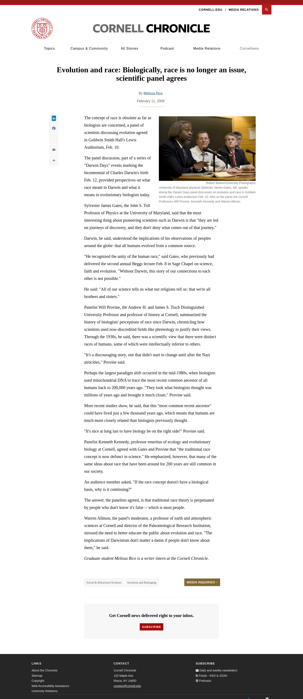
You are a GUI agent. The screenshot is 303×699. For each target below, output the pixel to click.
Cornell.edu (210, 5)
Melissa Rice (153, 89)
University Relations (45, 687)
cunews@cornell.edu (127, 681)
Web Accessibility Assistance (50, 681)
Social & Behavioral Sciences (104, 578)
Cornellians (249, 44)
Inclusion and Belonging (141, 578)
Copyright (38, 676)
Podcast (167, 44)
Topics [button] (49, 44)
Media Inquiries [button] (202, 578)
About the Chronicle (44, 666)
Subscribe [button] (151, 623)
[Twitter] (258, 695)
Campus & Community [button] (89, 44)
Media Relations (244, 5)
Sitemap (37, 671)
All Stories (129, 44)
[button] (266, 5)
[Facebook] (249, 695)
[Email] (267, 695)
